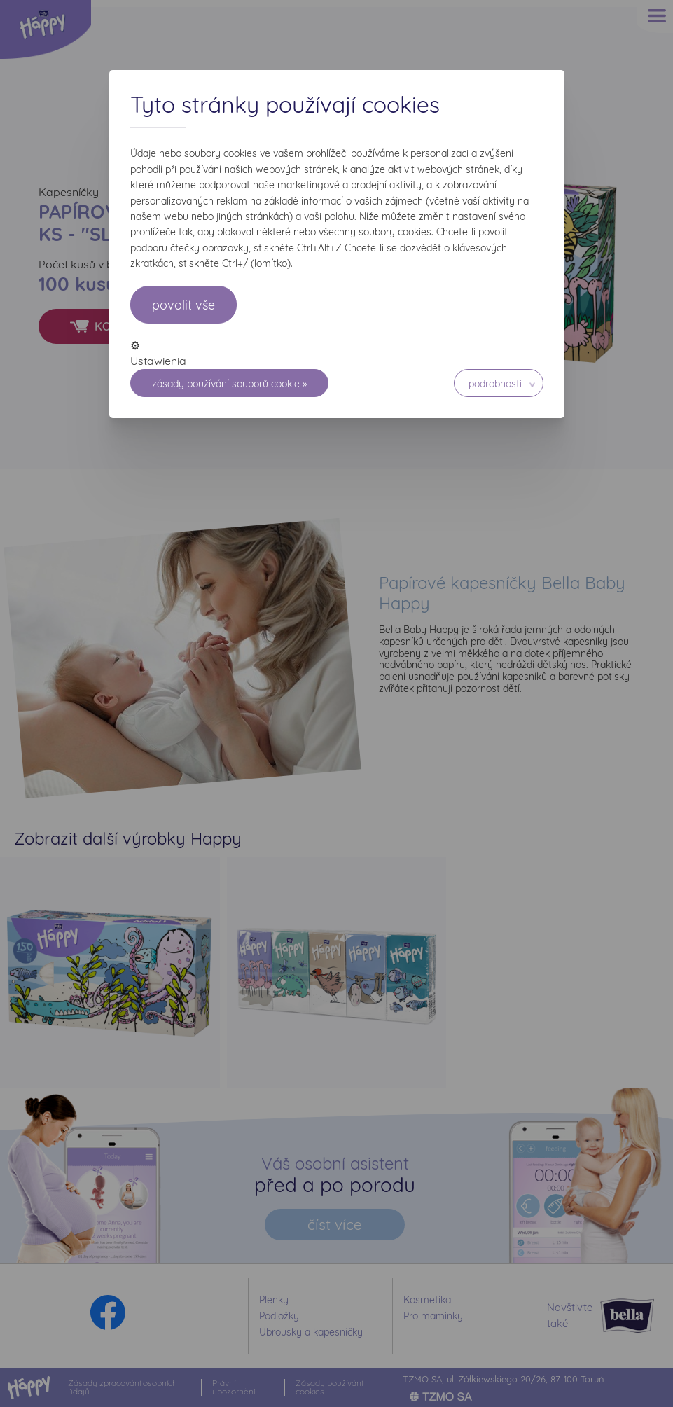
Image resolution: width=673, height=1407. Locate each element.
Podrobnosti (495, 383)
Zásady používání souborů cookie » (229, 383)
